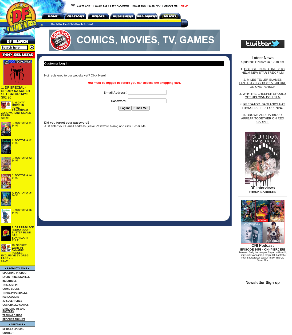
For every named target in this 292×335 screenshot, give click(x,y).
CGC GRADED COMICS (16, 305)
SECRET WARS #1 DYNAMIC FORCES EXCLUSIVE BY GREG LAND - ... (14, 251)
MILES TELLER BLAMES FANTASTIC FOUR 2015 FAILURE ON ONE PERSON (262, 83)
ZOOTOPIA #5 (23, 192)
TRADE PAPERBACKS (15, 293)
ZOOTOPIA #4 (23, 175)
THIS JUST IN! (10, 285)
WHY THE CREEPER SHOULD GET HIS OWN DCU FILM (264, 95)
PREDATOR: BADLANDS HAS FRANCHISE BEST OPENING (263, 106)
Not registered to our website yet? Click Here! (75, 75)
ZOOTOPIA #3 (23, 157)
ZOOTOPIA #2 (23, 140)
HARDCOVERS (11, 297)
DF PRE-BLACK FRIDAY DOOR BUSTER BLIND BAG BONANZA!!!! (23, 232)
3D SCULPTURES (12, 301)
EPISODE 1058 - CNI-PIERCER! (262, 249)
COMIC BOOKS (11, 289)
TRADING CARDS (12, 315)
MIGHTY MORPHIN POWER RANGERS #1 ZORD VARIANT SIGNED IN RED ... (16, 109)
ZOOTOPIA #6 (23, 210)
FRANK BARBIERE (262, 192)
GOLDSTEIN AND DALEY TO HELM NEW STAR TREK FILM (263, 70)
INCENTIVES (10, 281)
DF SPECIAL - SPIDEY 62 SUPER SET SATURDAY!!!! (16, 91)
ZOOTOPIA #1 (23, 123)
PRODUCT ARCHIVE (14, 319)
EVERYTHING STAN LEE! (17, 277)
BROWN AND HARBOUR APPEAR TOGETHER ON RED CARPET (262, 118)
